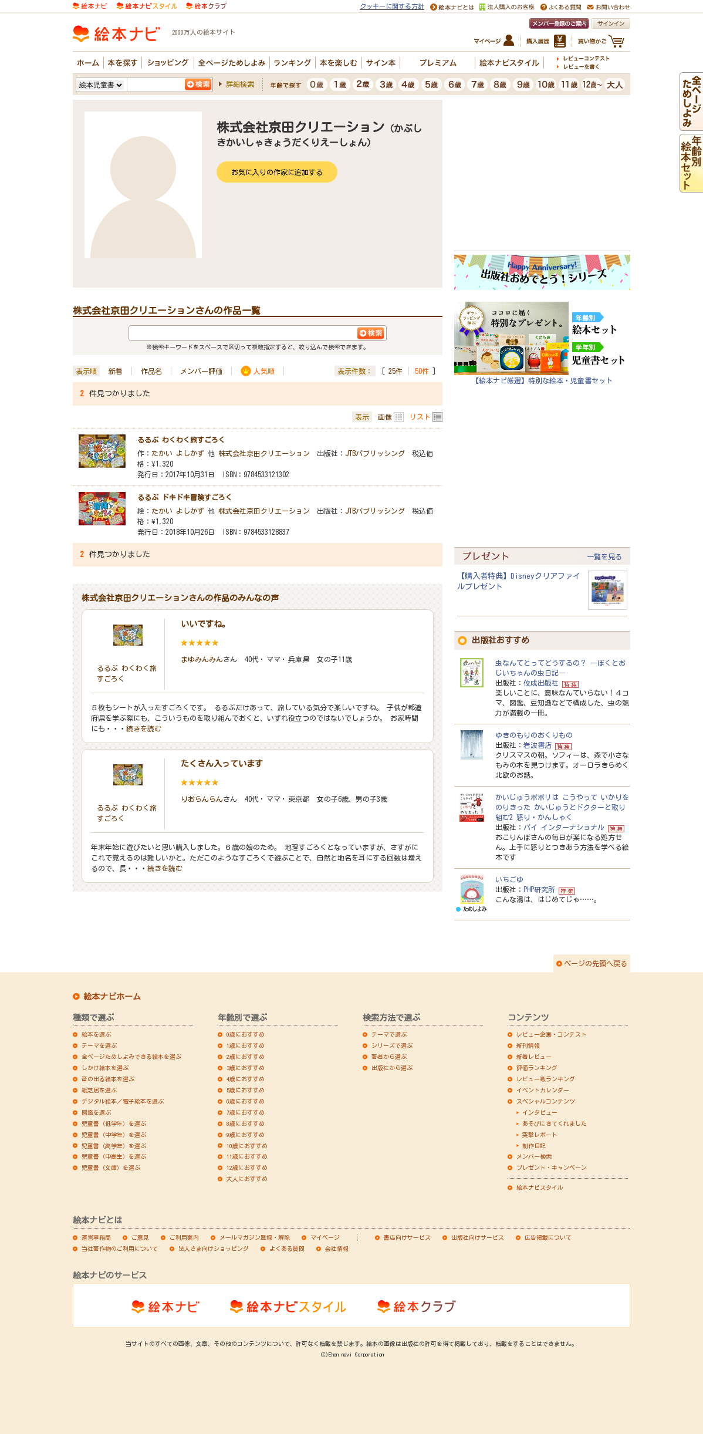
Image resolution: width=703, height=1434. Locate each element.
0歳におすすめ (246, 1034)
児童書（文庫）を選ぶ (111, 1167)
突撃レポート (539, 1135)
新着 (116, 370)
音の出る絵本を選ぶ (108, 1079)
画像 (385, 416)
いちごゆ (509, 879)
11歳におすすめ (247, 1156)
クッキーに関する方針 (392, 6)
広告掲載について (548, 1237)
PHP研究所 (539, 889)
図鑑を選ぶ (96, 1112)
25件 (395, 370)
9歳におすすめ (246, 1135)
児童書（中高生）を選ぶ (114, 1156)
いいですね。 (205, 624)
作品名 (151, 370)
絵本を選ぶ (96, 1034)
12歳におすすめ (247, 1167)
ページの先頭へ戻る (595, 963)
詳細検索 (240, 83)
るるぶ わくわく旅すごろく (181, 439)
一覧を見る (604, 556)
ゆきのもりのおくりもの (534, 734)
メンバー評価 (201, 370)
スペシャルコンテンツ (545, 1101)
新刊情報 (528, 1045)
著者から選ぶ (389, 1057)
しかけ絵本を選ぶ (105, 1068)
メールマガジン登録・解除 (254, 1237)
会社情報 (337, 1248)
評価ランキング (536, 1068)
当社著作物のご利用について (120, 1248)
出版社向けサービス (477, 1237)
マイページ (325, 1237)
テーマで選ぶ (389, 1034)
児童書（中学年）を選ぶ (114, 1135)
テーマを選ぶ (99, 1045)
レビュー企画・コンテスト (551, 1034)
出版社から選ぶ (392, 1068)
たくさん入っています (222, 764)
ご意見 (140, 1237)
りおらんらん (202, 798)
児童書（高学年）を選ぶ (114, 1146)
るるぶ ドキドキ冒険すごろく (184, 497)
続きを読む (143, 728)
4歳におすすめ (246, 1079)
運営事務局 (96, 1237)
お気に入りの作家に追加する (277, 172)
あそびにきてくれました (554, 1123)
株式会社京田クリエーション (264, 453)
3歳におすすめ (246, 1068)
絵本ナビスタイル (539, 1187)
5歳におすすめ (246, 1090)
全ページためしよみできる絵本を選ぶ (131, 1057)
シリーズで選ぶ (392, 1045)
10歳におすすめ (247, 1146)
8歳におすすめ (246, 1123)
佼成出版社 (541, 682)
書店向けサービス (407, 1237)
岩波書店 (537, 744)
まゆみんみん (202, 659)
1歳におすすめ (246, 1045)
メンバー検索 (534, 1156)
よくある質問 (287, 1248)
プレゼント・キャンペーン (551, 1167)
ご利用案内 (184, 1237)
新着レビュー (534, 1057)
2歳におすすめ (246, 1057)
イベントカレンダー (542, 1090)
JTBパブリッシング (375, 453)
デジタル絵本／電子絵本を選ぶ (123, 1101)
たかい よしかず (177, 453)
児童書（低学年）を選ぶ (114, 1123)
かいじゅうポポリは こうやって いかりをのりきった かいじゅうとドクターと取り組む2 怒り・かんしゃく (562, 807)
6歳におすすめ (246, 1101)
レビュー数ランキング (545, 1079)
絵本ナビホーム (112, 997)
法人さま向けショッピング (213, 1248)
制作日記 (534, 1146)
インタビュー (539, 1112)
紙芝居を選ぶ (99, 1090)
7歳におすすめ (246, 1112)
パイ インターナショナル (563, 827)
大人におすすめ (247, 1179)
